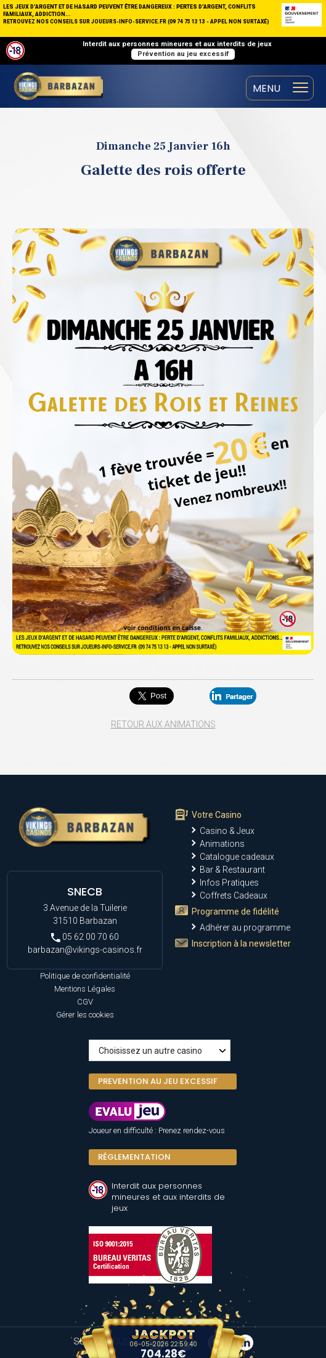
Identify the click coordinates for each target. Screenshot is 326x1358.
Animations (222, 844)
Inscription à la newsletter (241, 943)
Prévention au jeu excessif (183, 54)
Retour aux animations (163, 724)
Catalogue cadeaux (237, 857)
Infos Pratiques (229, 882)
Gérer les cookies (85, 1014)
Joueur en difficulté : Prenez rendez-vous (157, 1130)
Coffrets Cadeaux (233, 895)
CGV (85, 1001)
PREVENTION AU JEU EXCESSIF (158, 1081)
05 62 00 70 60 (85, 937)
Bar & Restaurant (232, 870)
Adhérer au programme (245, 927)
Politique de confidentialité (85, 975)
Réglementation (134, 1157)
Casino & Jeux (227, 831)
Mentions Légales (84, 988)
